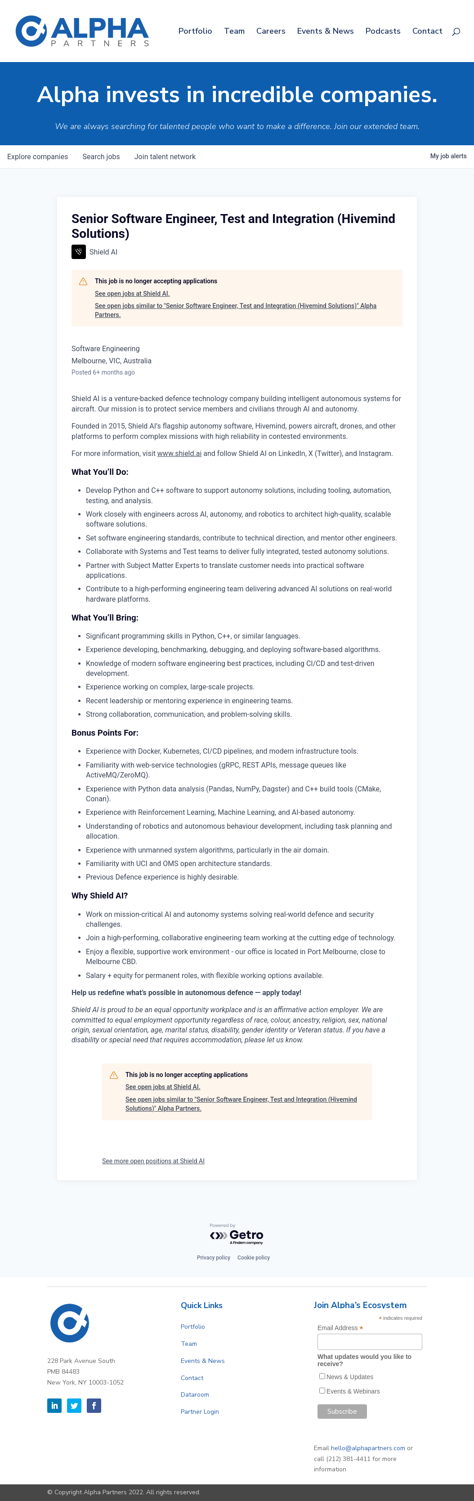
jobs (101, 156)
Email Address (340, 1328)
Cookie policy (253, 1258)
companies (37, 156)
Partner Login (200, 1411)
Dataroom (195, 1394)
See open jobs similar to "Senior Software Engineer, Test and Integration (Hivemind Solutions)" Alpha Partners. (235, 310)
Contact (427, 32)
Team (234, 32)
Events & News (325, 32)
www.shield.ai (179, 453)
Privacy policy (213, 1258)
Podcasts (383, 32)
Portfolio (195, 32)
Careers (271, 32)
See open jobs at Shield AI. (132, 293)
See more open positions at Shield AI (153, 1161)
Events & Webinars (353, 1391)
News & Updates (349, 1376)
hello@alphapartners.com (368, 1448)
